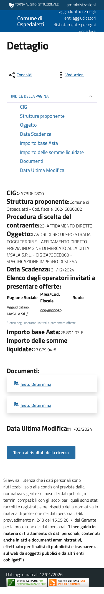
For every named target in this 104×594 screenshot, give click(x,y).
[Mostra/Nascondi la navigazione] (6, 20)
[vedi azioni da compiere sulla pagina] (70, 74)
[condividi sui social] (20, 74)
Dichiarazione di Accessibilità (69, 590)
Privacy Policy (27, 590)
